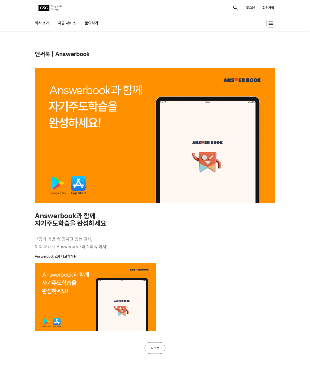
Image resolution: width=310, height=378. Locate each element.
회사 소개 (42, 23)
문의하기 (91, 23)
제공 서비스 (67, 23)
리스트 (155, 348)
